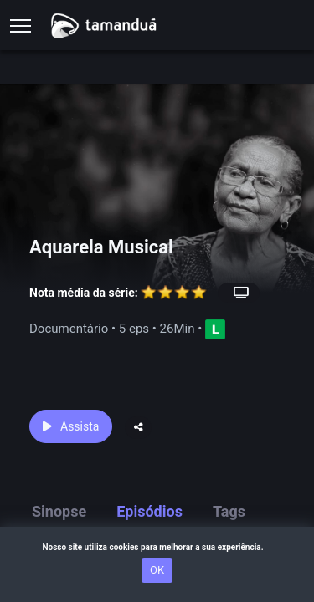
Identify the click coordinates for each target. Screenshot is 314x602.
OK (157, 570)
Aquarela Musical (101, 247)
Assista (71, 426)
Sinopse (59, 511)
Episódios (149, 511)
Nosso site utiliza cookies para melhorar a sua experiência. (156, 547)
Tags (229, 511)
